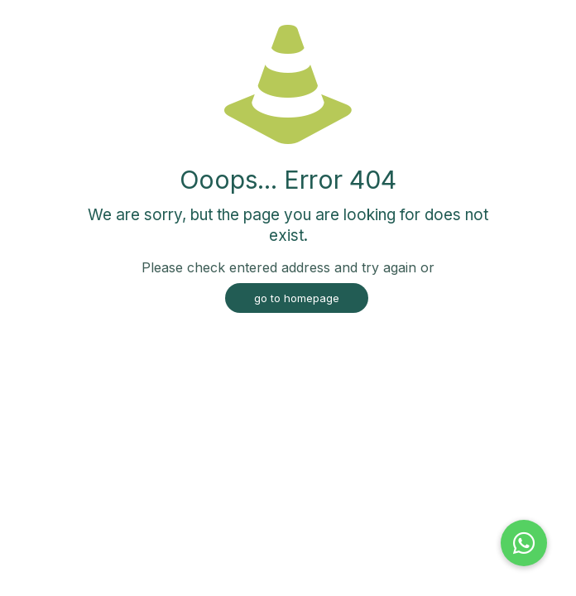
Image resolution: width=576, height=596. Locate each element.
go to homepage (296, 298)
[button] (524, 543)
